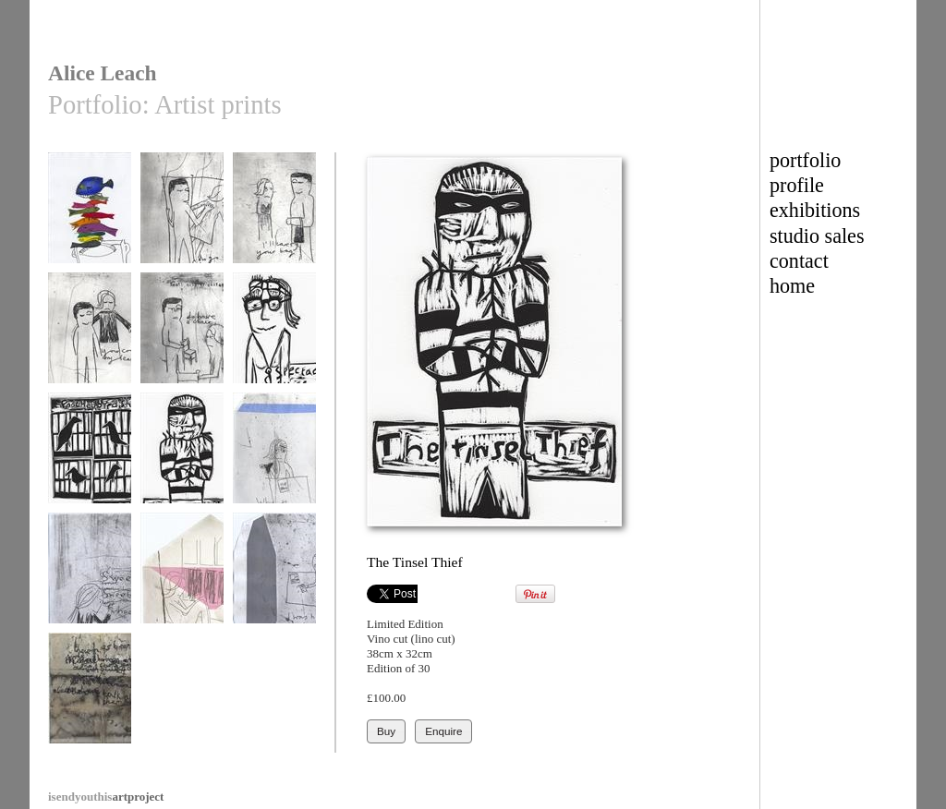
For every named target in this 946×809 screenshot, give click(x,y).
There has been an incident (89, 703)
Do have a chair (182, 336)
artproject (106, 796)
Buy (386, 731)
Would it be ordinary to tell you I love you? (182, 590)
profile (797, 185)
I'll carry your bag (274, 216)
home (792, 285)
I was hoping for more (274, 583)
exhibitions (815, 210)
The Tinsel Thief (182, 456)
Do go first (182, 216)
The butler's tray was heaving (89, 223)
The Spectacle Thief (274, 343)
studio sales (817, 236)
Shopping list (89, 577)
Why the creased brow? (274, 463)
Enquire (443, 731)
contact (799, 260)
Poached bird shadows (89, 463)
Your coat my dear (89, 336)
